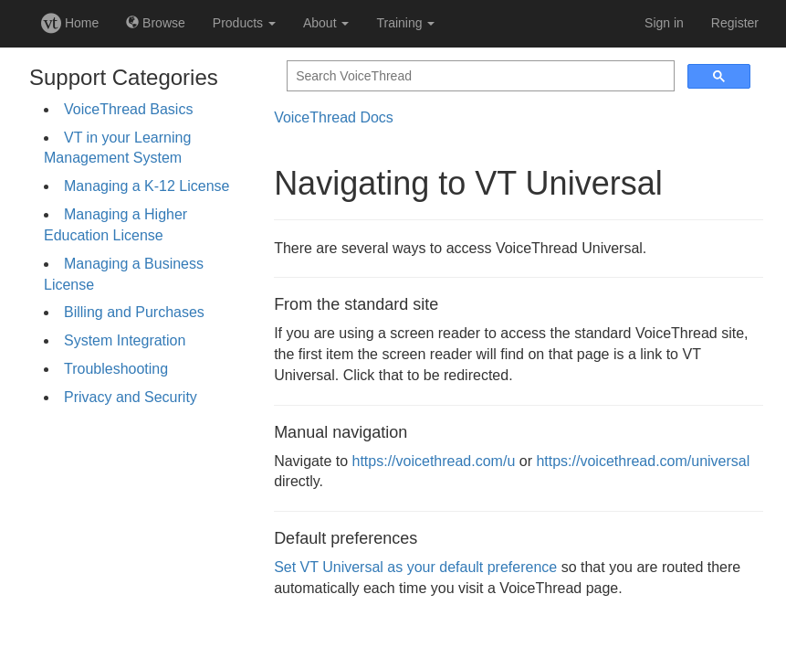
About (326, 23)
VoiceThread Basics (128, 109)
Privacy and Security (130, 397)
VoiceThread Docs (333, 117)
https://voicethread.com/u (434, 461)
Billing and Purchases (134, 312)
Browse (155, 23)
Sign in (664, 23)
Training (405, 23)
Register (735, 23)
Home (70, 23)
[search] (479, 76)
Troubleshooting (116, 369)
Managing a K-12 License (146, 186)
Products (244, 23)
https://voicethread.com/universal (642, 461)
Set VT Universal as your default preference (415, 567)
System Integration (124, 340)
